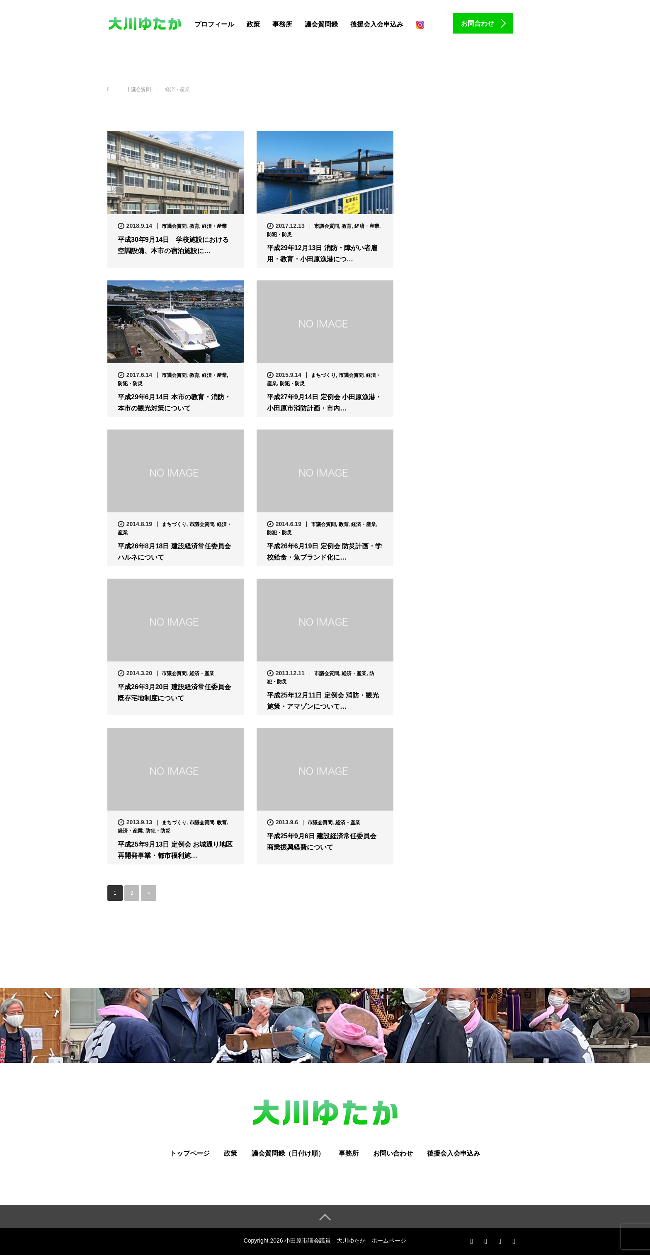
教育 (194, 226)
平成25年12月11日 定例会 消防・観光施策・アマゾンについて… (323, 701)
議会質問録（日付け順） (288, 1153)
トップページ (190, 1153)
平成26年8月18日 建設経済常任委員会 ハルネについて (174, 552)
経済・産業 (214, 226)
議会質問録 (321, 24)
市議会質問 (174, 226)
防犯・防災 (279, 234)
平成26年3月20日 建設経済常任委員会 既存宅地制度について (174, 692)
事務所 (282, 24)
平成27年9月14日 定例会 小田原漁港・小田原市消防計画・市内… (324, 402)
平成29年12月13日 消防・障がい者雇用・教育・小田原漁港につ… (322, 253)
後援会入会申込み (376, 24)
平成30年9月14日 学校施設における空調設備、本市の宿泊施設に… (173, 245)
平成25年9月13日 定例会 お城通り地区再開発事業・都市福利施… (175, 850)
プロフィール (214, 24)
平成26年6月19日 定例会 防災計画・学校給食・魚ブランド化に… (324, 552)
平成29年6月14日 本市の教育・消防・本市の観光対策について (174, 402)
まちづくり (323, 375)
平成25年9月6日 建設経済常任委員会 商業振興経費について (321, 842)
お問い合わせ (393, 1153)
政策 (253, 24)
